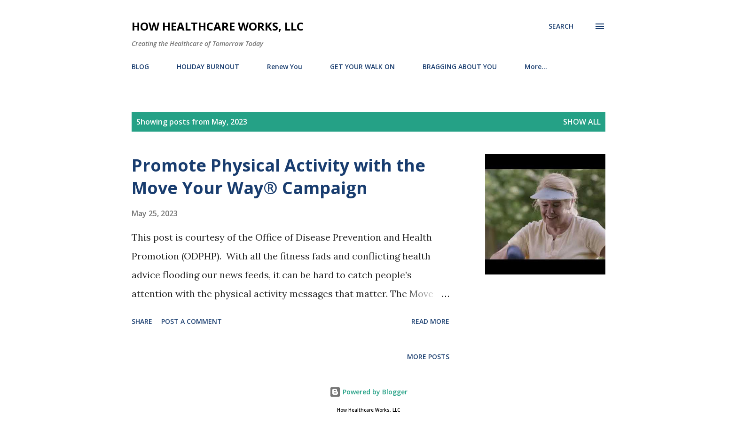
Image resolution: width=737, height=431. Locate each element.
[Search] (561, 26)
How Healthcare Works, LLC (218, 26)
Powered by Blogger (368, 391)
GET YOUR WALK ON (362, 66)
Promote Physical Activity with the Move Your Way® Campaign (278, 176)
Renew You (284, 66)
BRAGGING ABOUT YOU (460, 66)
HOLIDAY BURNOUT (208, 66)
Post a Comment (191, 321)
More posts (428, 356)
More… (536, 66)
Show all (582, 122)
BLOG (140, 66)
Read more (430, 321)
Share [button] (142, 321)
